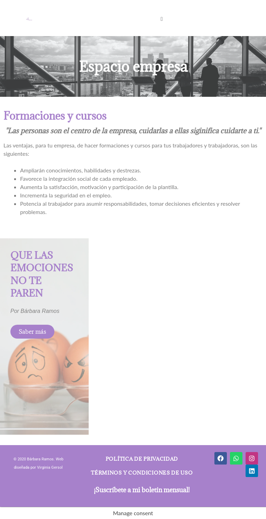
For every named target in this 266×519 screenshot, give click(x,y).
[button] (162, 19)
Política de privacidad (142, 459)
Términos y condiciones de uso (142, 472)
